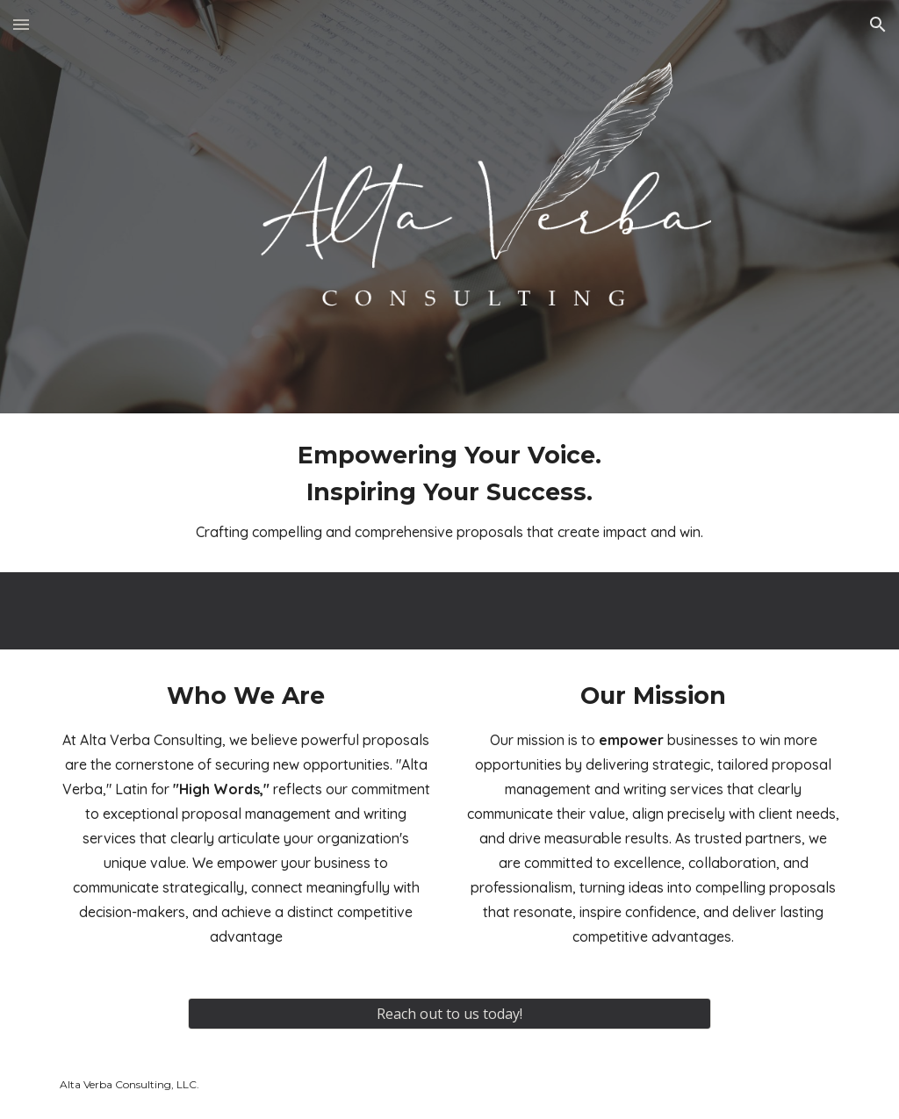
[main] (449, 492)
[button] (21, 24)
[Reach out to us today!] (449, 1013)
